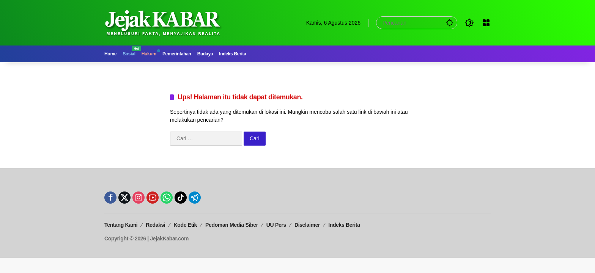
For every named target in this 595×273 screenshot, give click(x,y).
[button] (449, 22)
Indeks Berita (344, 225)
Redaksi (155, 225)
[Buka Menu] (486, 22)
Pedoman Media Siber (231, 225)
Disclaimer (307, 225)
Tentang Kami (120, 225)
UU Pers (276, 225)
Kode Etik (185, 225)
